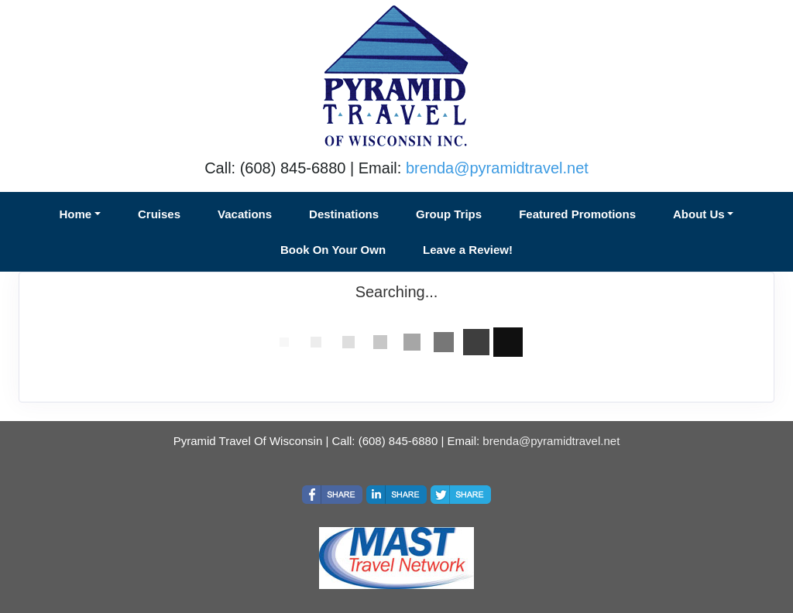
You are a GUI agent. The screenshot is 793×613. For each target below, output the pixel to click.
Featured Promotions (577, 214)
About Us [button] (699, 214)
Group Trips (449, 214)
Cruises (159, 214)
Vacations (245, 214)
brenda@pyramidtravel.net (497, 167)
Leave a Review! (468, 249)
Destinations (344, 214)
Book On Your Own (333, 249)
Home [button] (76, 214)
